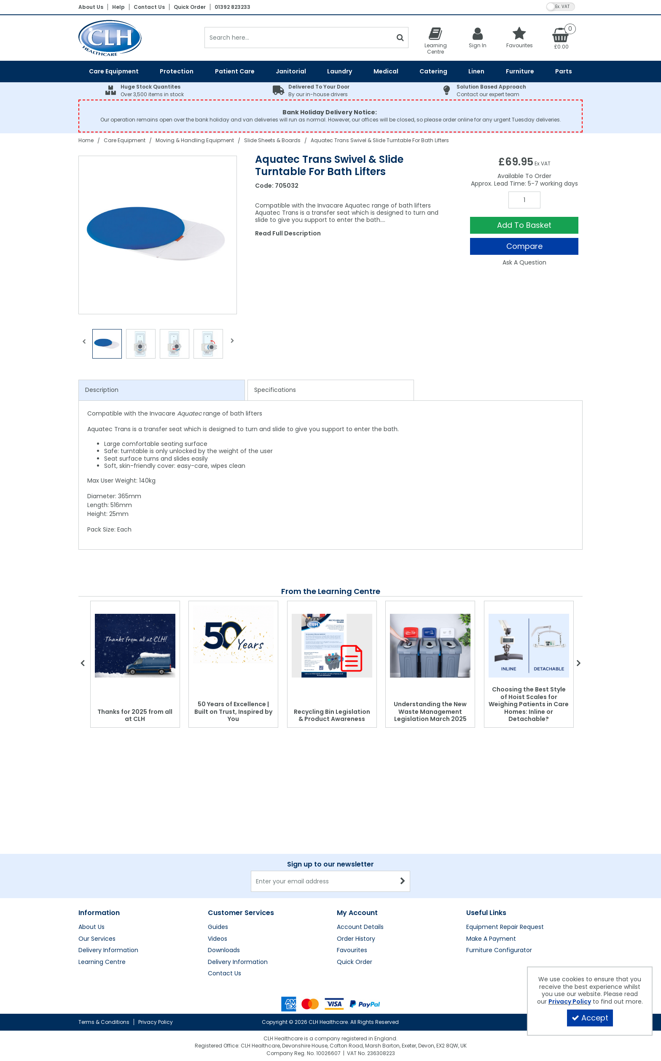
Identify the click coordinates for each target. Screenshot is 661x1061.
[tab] (161, 390)
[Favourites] (520, 37)
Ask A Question (524, 262)
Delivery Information (108, 950)
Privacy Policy (155, 1022)
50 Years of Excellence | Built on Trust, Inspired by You (233, 711)
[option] (158, 235)
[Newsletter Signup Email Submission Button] (402, 881)
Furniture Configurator (499, 950)
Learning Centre (102, 962)
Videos (217, 939)
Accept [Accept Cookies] (590, 1017)
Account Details (360, 927)
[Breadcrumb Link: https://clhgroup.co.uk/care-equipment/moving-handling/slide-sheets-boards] (272, 140)
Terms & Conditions (103, 1022)
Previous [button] (84, 346)
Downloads (224, 950)
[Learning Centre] (435, 40)
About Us (90, 7)
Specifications (275, 390)
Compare (524, 246)
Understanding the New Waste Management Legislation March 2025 (430, 711)
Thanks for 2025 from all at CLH (134, 715)
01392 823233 (232, 7)
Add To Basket (524, 225)
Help (118, 7)
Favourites (352, 950)
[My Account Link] (478, 37)
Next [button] (232, 346)
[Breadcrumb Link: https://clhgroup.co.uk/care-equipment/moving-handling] (195, 140)
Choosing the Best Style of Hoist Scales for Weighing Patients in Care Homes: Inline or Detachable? (529, 704)
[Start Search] (400, 37)
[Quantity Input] (524, 200)
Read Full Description (288, 233)
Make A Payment (491, 939)
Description (101, 390)
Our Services (97, 939)
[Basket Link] (561, 38)
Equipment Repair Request (505, 927)
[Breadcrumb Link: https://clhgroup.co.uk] (86, 140)
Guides (218, 927)
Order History (356, 939)
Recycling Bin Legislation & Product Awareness (332, 715)
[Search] (298, 37)
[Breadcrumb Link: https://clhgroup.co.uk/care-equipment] (124, 140)
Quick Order (190, 7)
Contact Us (149, 7)
